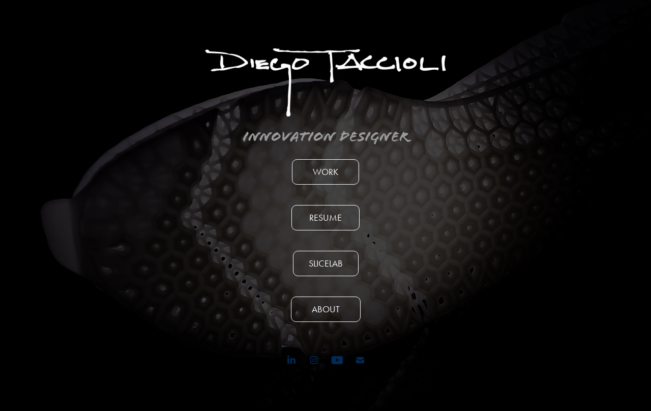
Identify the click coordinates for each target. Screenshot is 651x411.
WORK (325, 172)
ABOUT (326, 309)
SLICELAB (326, 263)
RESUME (325, 217)
